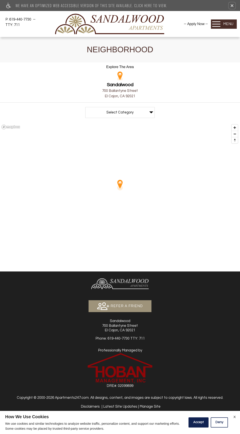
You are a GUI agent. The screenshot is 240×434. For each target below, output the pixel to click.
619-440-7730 (20, 19)
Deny (219, 422)
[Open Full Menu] (224, 24)
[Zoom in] (235, 127)
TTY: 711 (120, 338)
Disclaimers (90, 406)
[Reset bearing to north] (235, 140)
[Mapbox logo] (10, 126)
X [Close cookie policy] (235, 417)
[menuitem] (196, 24)
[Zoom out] (235, 134)
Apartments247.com (72, 397)
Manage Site (150, 406)
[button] (232, 5)
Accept (198, 422)
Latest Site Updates (120, 406)
